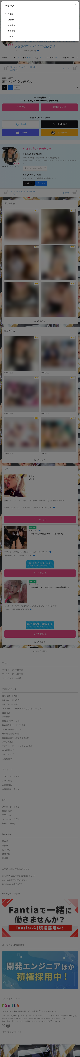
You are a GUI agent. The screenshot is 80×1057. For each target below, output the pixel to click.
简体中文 (11, 25)
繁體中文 (11, 31)
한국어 (10, 36)
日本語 (10, 14)
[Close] (76, 4)
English (11, 20)
